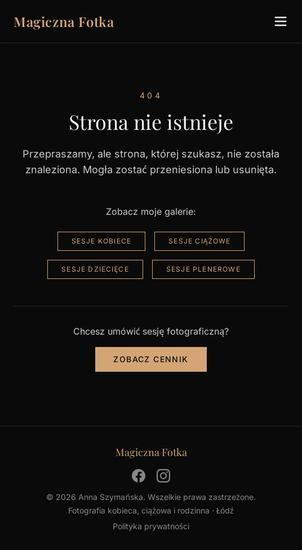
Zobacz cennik (150, 359)
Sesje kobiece (102, 241)
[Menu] (280, 21)
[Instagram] (163, 476)
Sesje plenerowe (203, 269)
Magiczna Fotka (64, 21)
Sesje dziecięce (95, 269)
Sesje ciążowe (199, 241)
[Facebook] (138, 476)
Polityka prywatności (151, 526)
